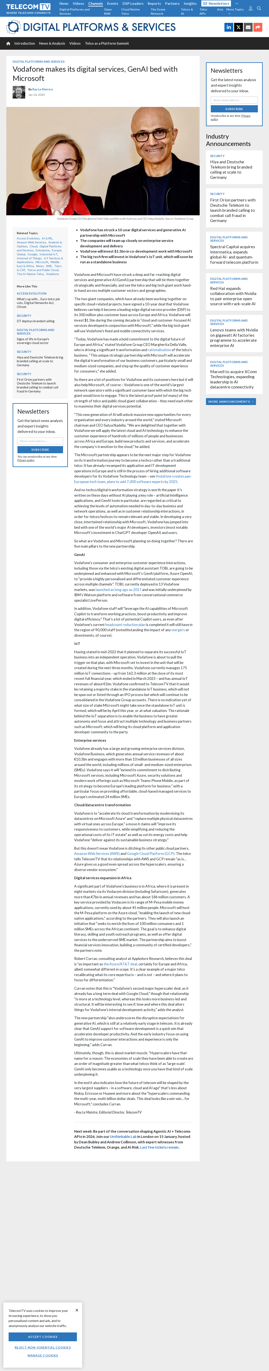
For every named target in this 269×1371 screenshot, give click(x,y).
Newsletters (216, 3)
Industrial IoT (48, 254)
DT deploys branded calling (36, 321)
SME (49, 266)
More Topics (235, 11)
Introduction (25, 43)
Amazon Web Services (31, 242)
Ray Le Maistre (42, 89)
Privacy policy (25, 460)
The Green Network (158, 11)
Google (32, 254)
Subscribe (40, 449)
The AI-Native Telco (30, 274)
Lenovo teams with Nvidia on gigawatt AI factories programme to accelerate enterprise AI (234, 337)
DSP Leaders (133, 3)
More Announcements (231, 401)
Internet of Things (29, 258)
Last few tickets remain (159, 1147)
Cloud (33, 246)
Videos (78, 3)
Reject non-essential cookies (43, 1347)
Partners (172, 3)
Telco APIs (203, 11)
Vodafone (52, 274)
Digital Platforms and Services (74, 11)
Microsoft (42, 262)
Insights (190, 3)
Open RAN (108, 11)
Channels (95, 3)
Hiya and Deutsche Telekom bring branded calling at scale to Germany (40, 361)
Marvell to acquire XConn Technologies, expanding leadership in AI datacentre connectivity (233, 379)
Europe (56, 250)
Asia (220, 9)
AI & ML (47, 238)
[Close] (77, 1310)
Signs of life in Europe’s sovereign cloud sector (33, 341)
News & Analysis (52, 43)
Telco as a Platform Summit (107, 43)
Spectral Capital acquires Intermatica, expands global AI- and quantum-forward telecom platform (234, 254)
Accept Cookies (43, 1337)
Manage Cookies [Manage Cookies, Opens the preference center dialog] (43, 1355)
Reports (154, 3)
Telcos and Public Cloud (42, 270)
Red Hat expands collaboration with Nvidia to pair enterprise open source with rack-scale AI (233, 296)
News (64, 3)
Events (112, 3)
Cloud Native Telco (130, 11)
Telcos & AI (187, 11)
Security (24, 315)
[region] (42, 1335)
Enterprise (43, 250)
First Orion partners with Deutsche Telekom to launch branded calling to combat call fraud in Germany (37, 385)
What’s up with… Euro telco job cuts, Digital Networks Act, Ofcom (38, 303)
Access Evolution (28, 238)
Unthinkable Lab (123, 1136)
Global (21, 254)
